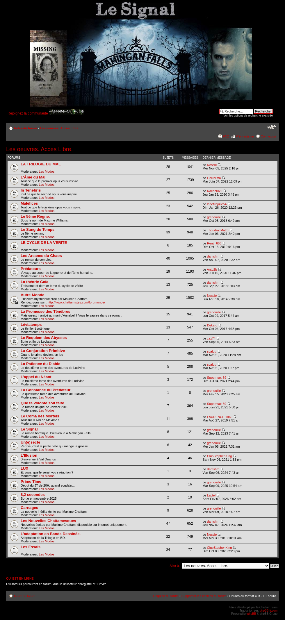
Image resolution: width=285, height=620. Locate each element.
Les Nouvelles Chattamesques (48, 521)
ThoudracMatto (218, 230)
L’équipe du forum (165, 596)
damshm (213, 256)
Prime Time (31, 481)
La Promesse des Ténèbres (45, 311)
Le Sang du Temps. (38, 229)
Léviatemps (31, 324)
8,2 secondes (33, 494)
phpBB (251, 613)
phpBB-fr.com (268, 610)
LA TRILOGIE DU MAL (41, 164)
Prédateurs (31, 269)
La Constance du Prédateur (45, 390)
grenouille (214, 217)
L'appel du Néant (36, 377)
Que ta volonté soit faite (42, 403)
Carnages (29, 507)
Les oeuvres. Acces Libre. (59, 128)
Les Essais (30, 547)
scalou (211, 351)
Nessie (212, 165)
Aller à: (175, 565)
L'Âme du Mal (33, 177)
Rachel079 (214, 191)
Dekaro (212, 325)
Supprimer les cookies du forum (204, 596)
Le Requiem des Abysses (44, 337)
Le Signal (29, 429)
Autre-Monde (32, 295)
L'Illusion (29, 455)
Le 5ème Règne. (35, 216)
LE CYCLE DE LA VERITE (44, 242)
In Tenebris (31, 190)
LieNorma (214, 178)
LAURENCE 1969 (219, 417)
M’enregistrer (245, 136)
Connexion (268, 136)
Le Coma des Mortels (40, 416)
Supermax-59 (216, 377)
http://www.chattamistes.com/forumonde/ (76, 302)
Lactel (211, 495)
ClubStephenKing (219, 456)
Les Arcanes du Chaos (41, 255)
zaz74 (211, 338)
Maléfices (29, 203)
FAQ (226, 136)
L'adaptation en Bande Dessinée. (51, 534)
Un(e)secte (30, 442)
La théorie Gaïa (34, 282)
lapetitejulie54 (217, 204)
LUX (24, 468)
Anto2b (212, 269)
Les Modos (46, 171)
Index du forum (25, 128)
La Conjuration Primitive (43, 351)
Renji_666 (214, 243)
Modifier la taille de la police (272, 127)
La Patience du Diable (40, 364)
